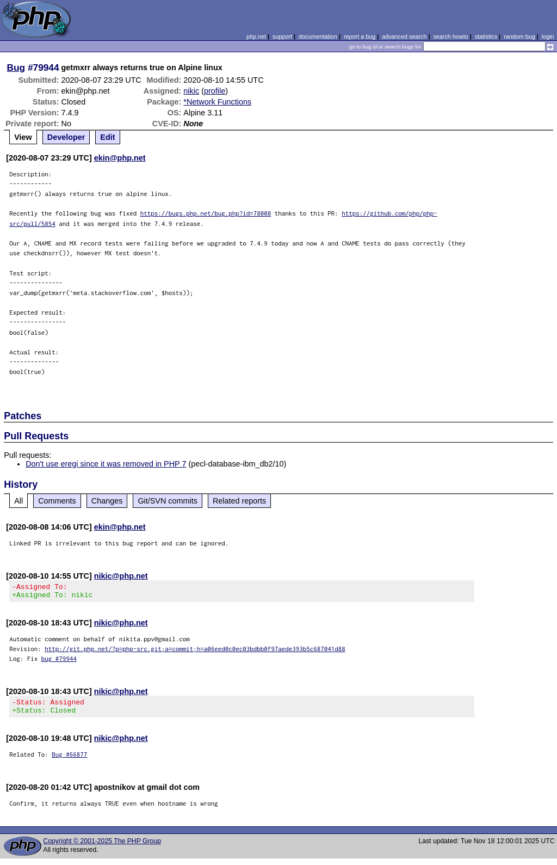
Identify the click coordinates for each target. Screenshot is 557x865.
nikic (191, 91)
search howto (450, 36)
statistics (486, 36)
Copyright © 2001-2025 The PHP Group (102, 847)
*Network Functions (217, 101)
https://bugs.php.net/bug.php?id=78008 (205, 213)
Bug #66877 (69, 760)
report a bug (359, 36)
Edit (107, 137)
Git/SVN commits (167, 500)
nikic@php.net (121, 576)
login (548, 36)
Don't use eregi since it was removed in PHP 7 (106, 463)
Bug (16, 67)
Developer (66, 137)
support (282, 36)
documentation (318, 36)
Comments (57, 500)
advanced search (404, 36)
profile (214, 91)
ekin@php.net (120, 158)
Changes (107, 500)
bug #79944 (59, 661)
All (18, 500)
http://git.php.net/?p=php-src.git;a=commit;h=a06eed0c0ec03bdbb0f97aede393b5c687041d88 (195, 651)
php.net (256, 36)
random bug (519, 36)
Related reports (239, 500)
